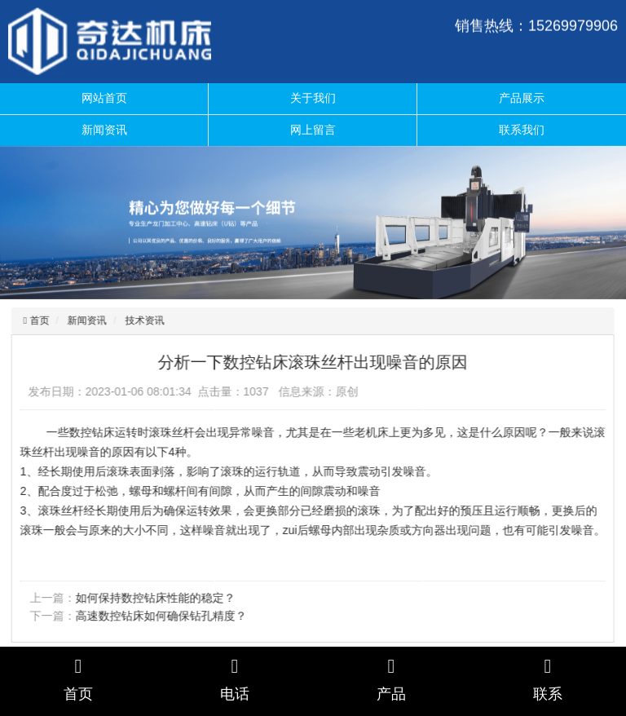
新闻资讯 (104, 129)
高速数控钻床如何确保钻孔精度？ (159, 615)
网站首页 (104, 97)
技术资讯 (142, 320)
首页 (36, 320)
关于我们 (313, 97)
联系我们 (521, 129)
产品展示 (521, 97)
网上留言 (313, 129)
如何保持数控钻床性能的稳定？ (153, 597)
